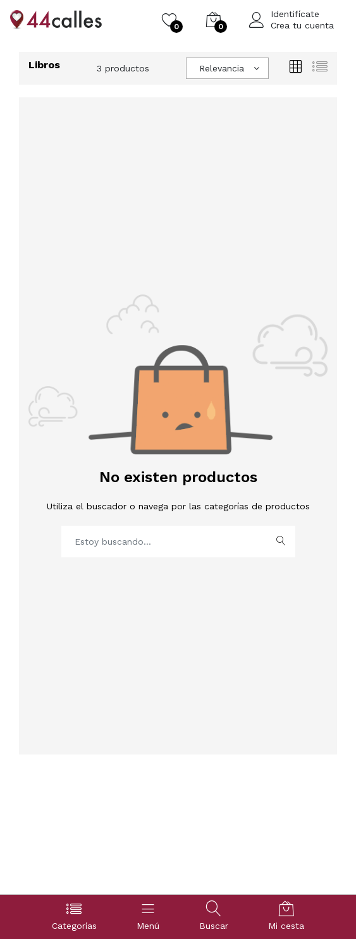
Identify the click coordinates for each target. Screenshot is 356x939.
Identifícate (295, 14)
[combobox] (227, 68)
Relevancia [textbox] (221, 68)
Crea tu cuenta (302, 25)
